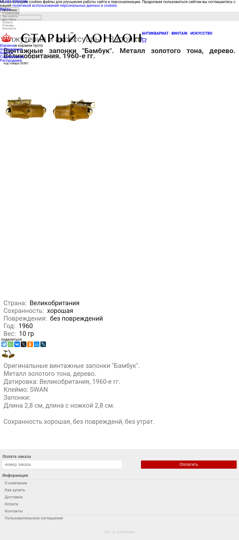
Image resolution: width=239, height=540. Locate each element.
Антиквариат (11, 49)
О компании (10, 13)
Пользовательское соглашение (34, 518)
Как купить (10, 16)
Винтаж (6, 53)
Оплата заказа (16, 456)
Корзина (7, 45)
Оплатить (188, 464)
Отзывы (8, 25)
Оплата (7, 22)
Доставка (9, 19)
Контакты (9, 28)
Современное (12, 56)
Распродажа (11, 60)
